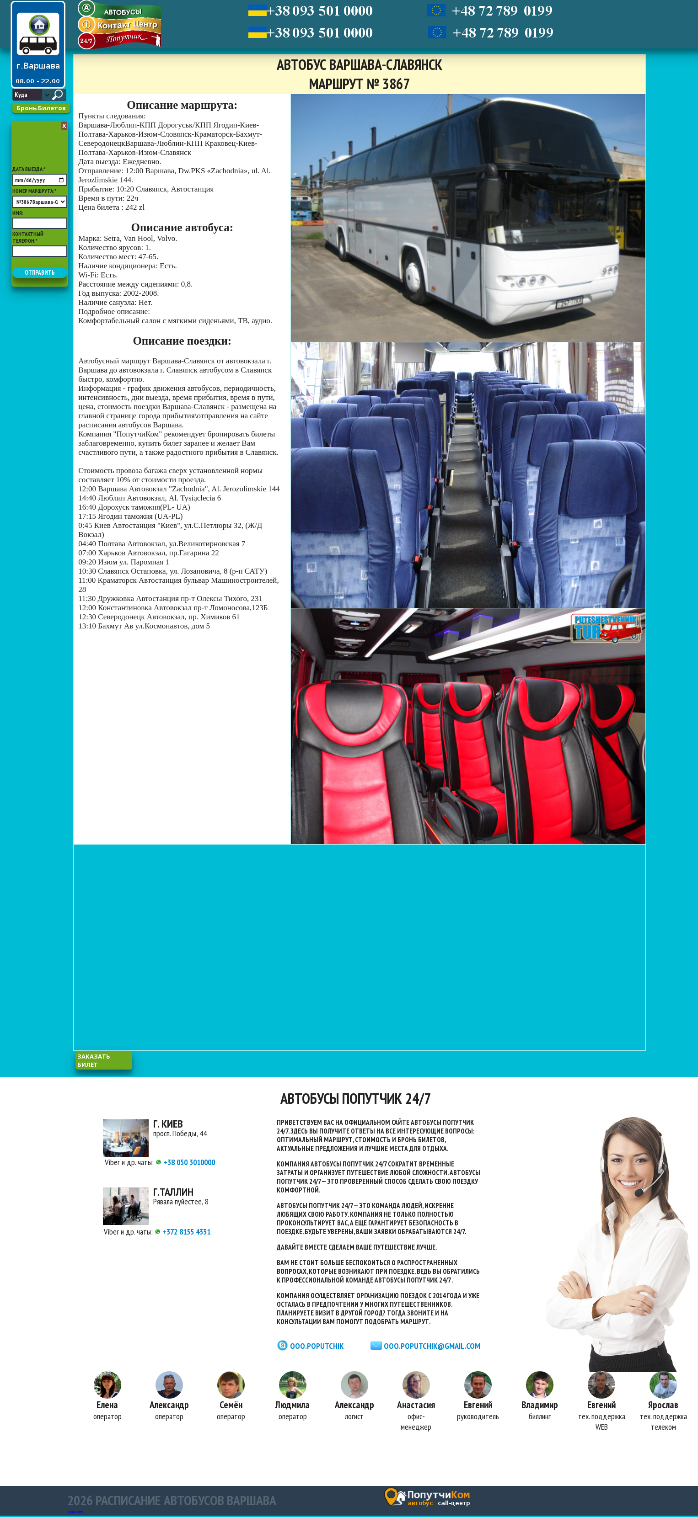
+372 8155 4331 (182, 1231)
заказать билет (93, 1060)
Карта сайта (75, 1513)
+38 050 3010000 (185, 1162)
